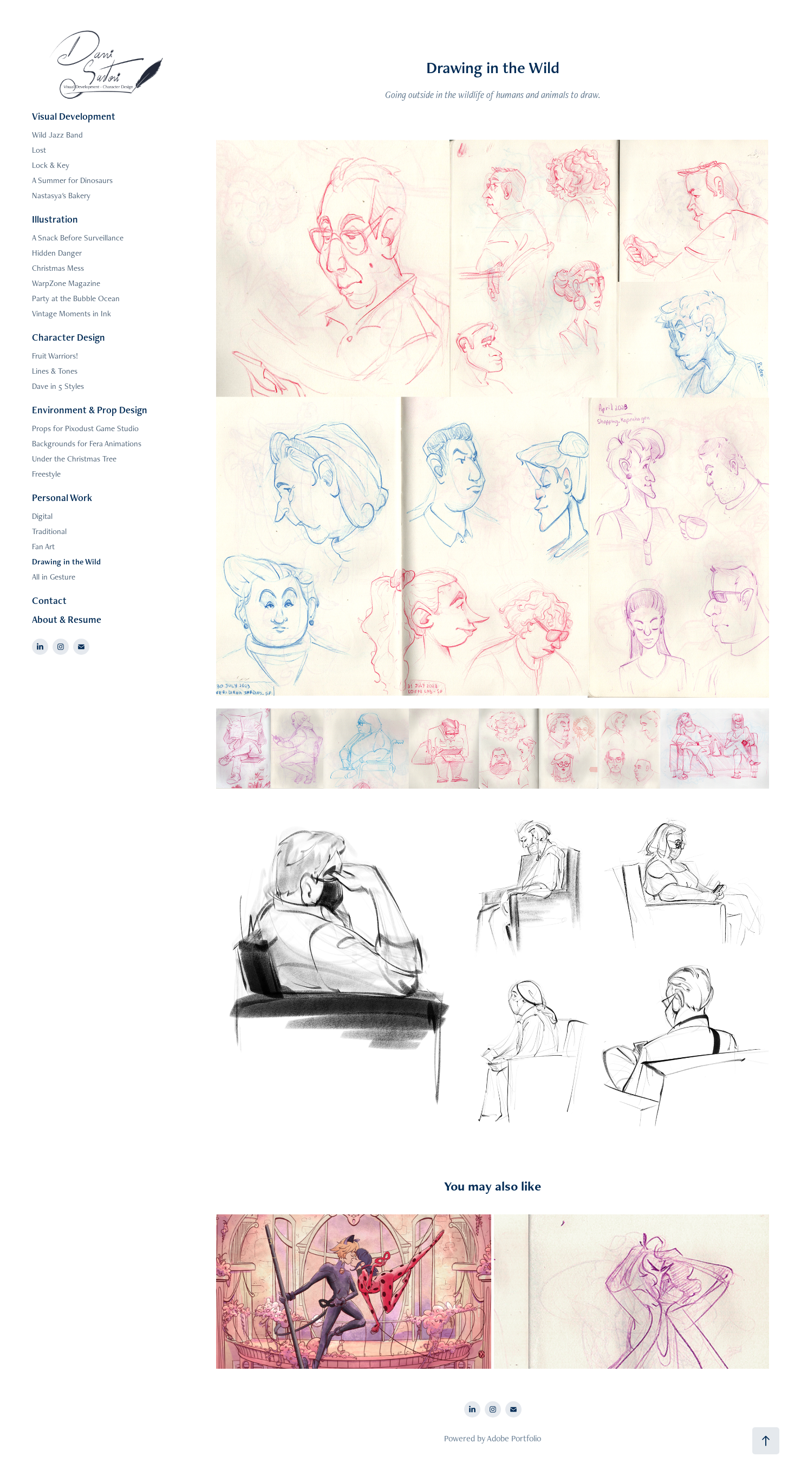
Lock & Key (50, 165)
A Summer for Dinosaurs (72, 180)
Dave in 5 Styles (58, 386)
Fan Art (43, 546)
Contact (49, 600)
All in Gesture (53, 576)
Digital (42, 516)
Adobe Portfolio (514, 1438)
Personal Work (62, 497)
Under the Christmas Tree (74, 458)
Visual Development (73, 116)
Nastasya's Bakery (61, 195)
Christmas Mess (58, 268)
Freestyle (46, 474)
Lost (39, 150)
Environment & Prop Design (89, 410)
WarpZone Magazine (66, 283)
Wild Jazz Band (57, 134)
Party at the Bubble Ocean (76, 298)
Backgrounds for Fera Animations (86, 443)
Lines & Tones (54, 371)
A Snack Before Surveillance (77, 237)
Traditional (49, 531)
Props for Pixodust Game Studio (85, 428)
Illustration (55, 219)
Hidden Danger (57, 253)
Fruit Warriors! (55, 355)
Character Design (68, 337)
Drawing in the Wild (66, 561)
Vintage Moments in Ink (71, 313)
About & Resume (66, 619)
